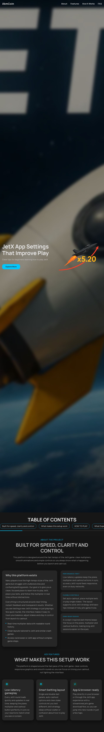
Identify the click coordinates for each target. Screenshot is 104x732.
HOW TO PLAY (80, 526)
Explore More (11, 266)
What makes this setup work (54, 526)
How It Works (88, 3)
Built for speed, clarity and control (18, 526)
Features (75, 3)
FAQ (100, 3)
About (64, 3)
